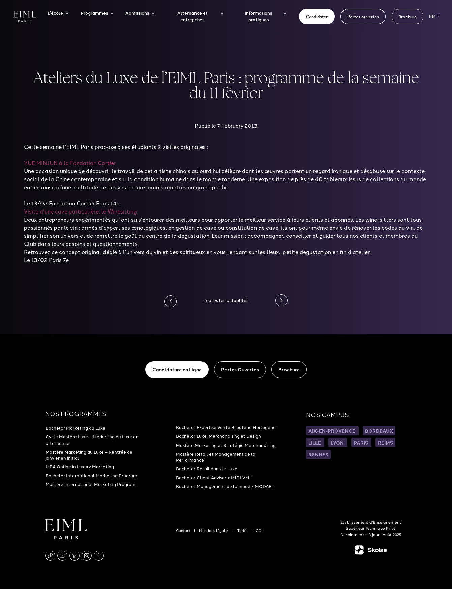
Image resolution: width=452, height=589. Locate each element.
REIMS (385, 442)
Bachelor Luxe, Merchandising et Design (218, 436)
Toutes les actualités (226, 300)
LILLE (315, 442)
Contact (184, 530)
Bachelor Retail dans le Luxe (206, 468)
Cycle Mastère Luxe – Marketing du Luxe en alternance (92, 439)
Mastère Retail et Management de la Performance (215, 457)
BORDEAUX (379, 430)
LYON (338, 442)
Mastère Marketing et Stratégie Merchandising (226, 445)
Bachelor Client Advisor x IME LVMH (214, 477)
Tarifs (242, 530)
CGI (258, 530)
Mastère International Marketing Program (90, 484)
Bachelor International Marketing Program (91, 475)
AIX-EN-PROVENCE (332, 430)
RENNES (318, 454)
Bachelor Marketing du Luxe (76, 428)
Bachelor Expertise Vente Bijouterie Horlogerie (226, 427)
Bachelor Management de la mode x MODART (225, 486)
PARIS (361, 442)
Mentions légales (214, 530)
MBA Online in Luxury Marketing (80, 466)
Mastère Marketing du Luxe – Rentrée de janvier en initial (89, 455)
